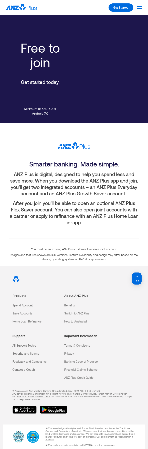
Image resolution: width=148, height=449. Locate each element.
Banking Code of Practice (81, 361)
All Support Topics (24, 345)
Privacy (69, 353)
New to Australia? (75, 321)
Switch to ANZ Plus (76, 313)
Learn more (109, 445)
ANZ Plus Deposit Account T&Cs (33, 396)
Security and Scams (25, 353)
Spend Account (22, 305)
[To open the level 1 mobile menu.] (139, 7)
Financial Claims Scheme (81, 369)
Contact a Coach (23, 369)
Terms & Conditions (77, 345)
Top (136, 278)
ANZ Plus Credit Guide (79, 377)
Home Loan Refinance (26, 321)
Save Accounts (22, 313)
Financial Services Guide (83, 393)
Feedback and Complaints (29, 361)
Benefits (69, 305)
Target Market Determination (112, 393)
